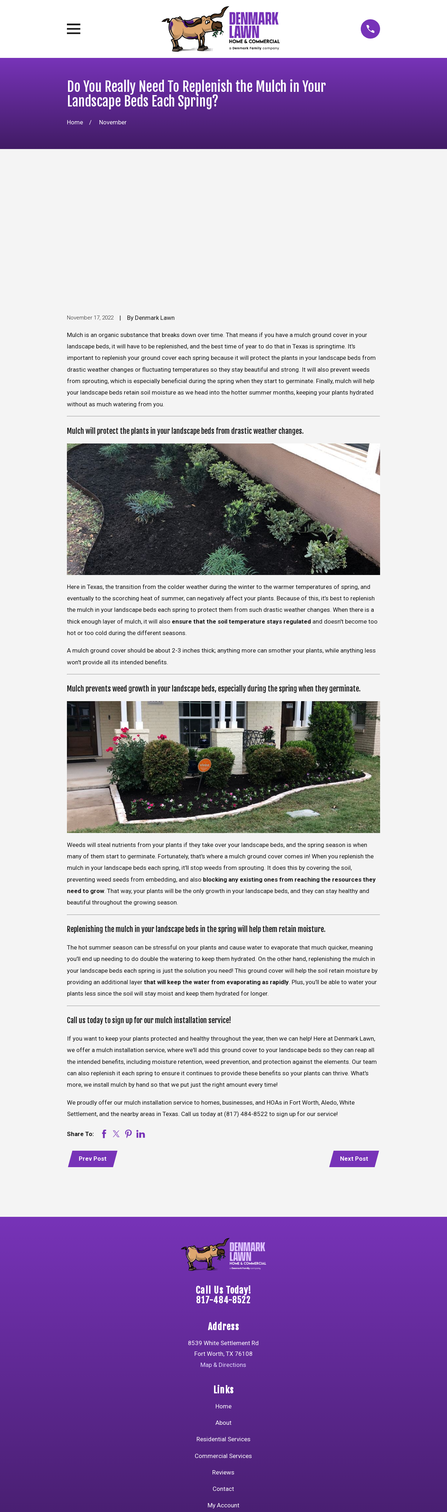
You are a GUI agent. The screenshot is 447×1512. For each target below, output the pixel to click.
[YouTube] (198, 1436)
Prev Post (93, 1049)
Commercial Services (223, 1346)
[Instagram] (232, 1436)
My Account (223, 1396)
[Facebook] (180, 1436)
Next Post (353, 1049)
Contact (223, 1379)
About (223, 1314)
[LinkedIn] (249, 1436)
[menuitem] (77, 1496)
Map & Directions (223, 1255)
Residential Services (223, 1330)
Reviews (223, 1363)
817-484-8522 (223, 1191)
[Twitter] (215, 1436)
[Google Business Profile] (266, 1436)
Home (223, 1297)
